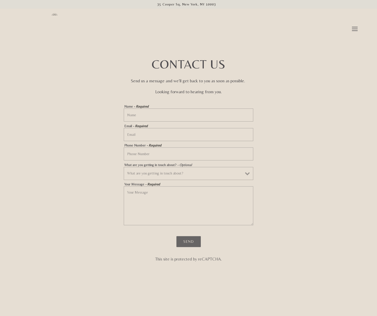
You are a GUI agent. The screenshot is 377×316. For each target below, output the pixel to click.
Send (188, 242)
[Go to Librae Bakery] (186, 4)
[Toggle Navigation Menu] (355, 22)
